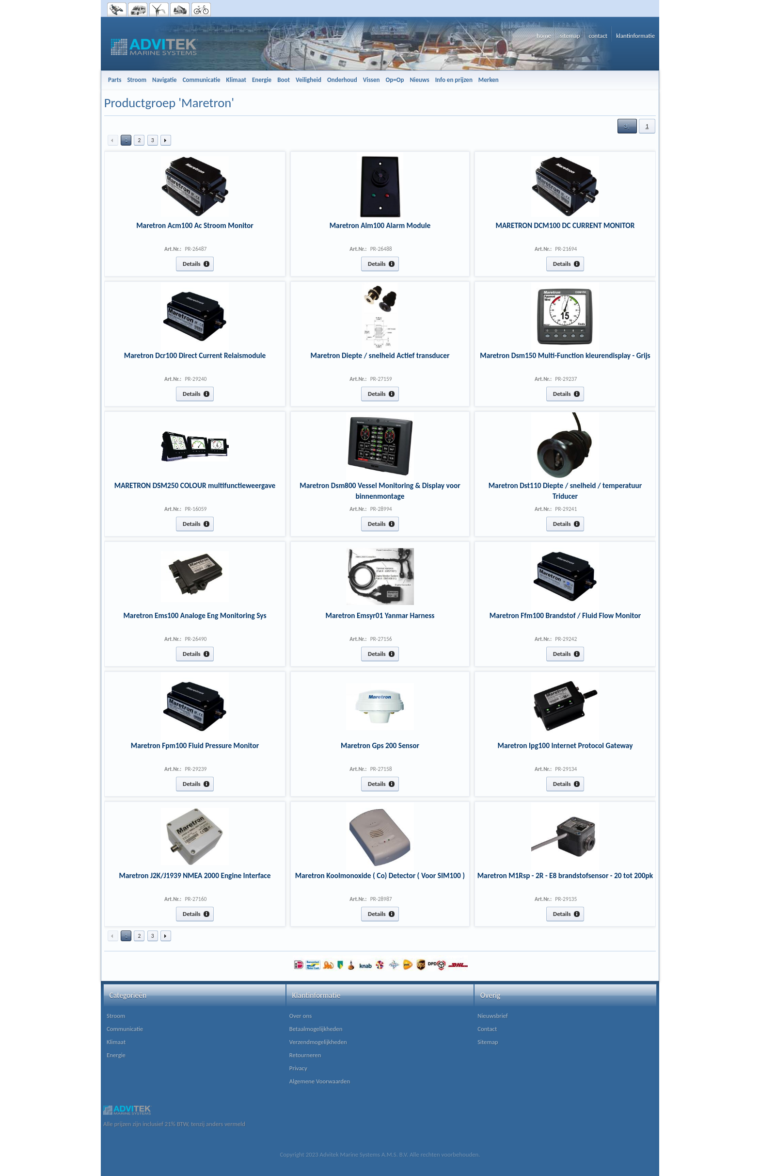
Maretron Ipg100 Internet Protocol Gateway (565, 745)
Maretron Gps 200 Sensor (380, 745)
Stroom (116, 1015)
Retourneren (305, 1055)
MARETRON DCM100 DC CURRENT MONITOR (565, 225)
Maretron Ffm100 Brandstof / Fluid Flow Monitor (565, 615)
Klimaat (116, 1041)
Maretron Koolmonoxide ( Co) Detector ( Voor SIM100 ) (380, 875)
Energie (116, 1055)
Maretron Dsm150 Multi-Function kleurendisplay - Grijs (565, 355)
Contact (487, 1028)
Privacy (298, 1068)
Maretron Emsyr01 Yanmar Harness (380, 615)
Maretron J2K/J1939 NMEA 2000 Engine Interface (194, 875)
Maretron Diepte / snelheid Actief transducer (380, 355)
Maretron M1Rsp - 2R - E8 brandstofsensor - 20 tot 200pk (565, 875)
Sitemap (487, 1041)
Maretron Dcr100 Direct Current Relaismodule (195, 355)
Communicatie (125, 1028)
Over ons (300, 1015)
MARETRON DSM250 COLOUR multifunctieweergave (195, 485)
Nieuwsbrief (492, 1015)
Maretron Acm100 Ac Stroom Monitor (194, 225)
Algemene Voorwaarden (319, 1081)
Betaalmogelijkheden (316, 1028)
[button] (627, 126)
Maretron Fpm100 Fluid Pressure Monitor (195, 745)
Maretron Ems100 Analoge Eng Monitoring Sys (194, 615)
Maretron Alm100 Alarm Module (380, 225)
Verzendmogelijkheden (318, 1041)
